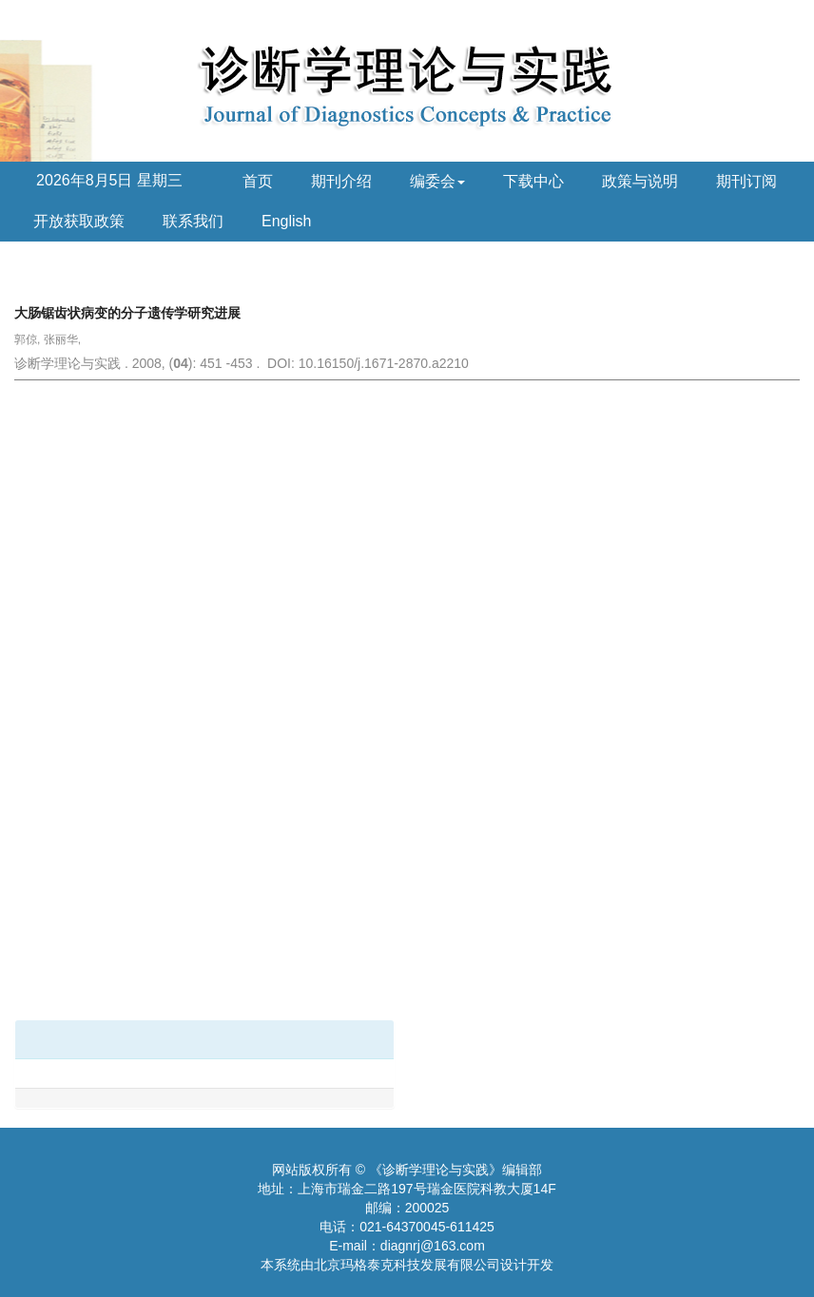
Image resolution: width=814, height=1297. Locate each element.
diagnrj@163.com (432, 1245)
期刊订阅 (746, 181)
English (286, 221)
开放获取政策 (79, 221)
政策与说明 (640, 181)
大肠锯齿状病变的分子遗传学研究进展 (127, 312)
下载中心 (533, 181)
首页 (257, 181)
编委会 (437, 181)
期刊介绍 (341, 181)
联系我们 (193, 221)
